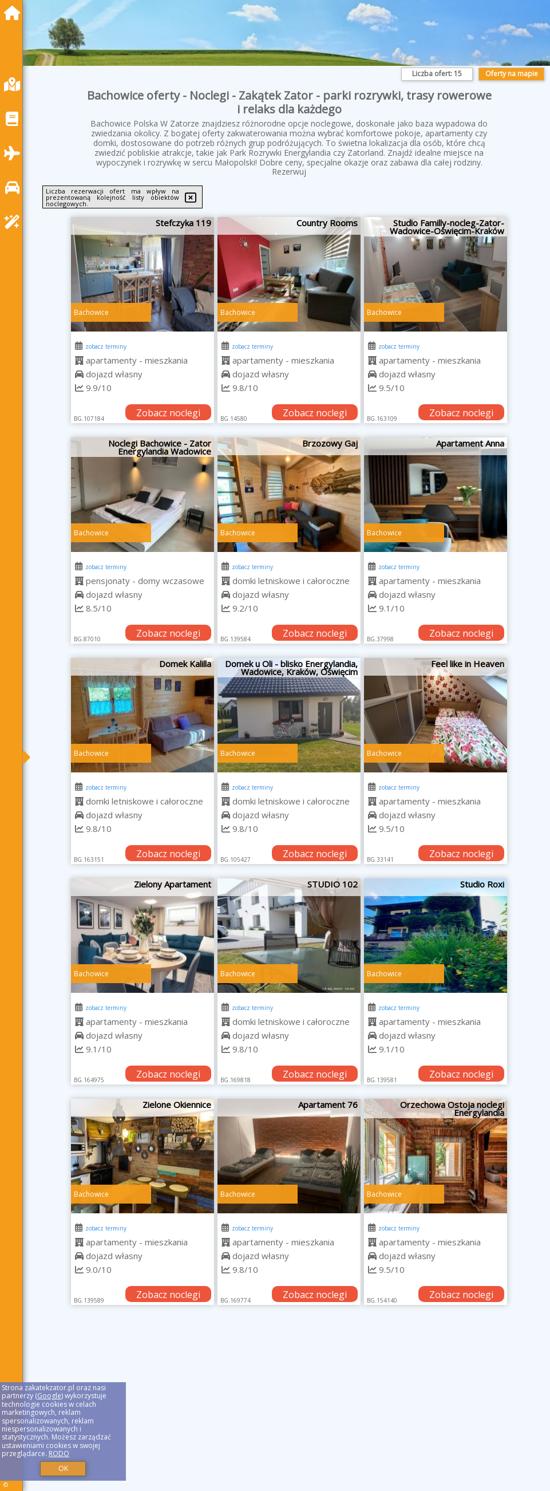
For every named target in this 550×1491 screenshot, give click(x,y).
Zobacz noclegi (168, 413)
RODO (59, 1453)
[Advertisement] (289, 1410)
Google (49, 1396)
